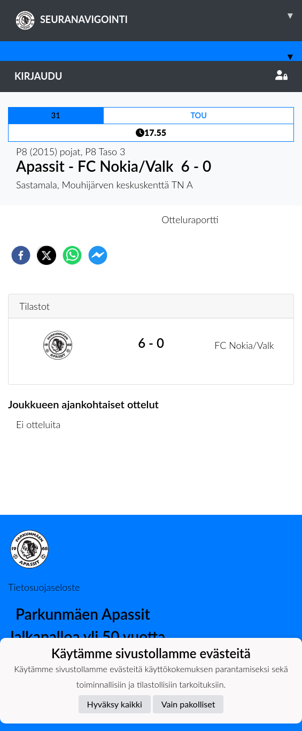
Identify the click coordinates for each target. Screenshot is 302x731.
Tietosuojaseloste (44, 587)
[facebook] (20, 255)
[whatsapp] (72, 255)
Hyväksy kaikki (114, 704)
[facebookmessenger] (97, 255)
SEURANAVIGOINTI (158, 15)
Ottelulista (42, 479)
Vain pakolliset (188, 704)
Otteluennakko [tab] (113, 219)
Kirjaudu (151, 76)
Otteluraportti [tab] (190, 219)
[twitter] (46, 255)
